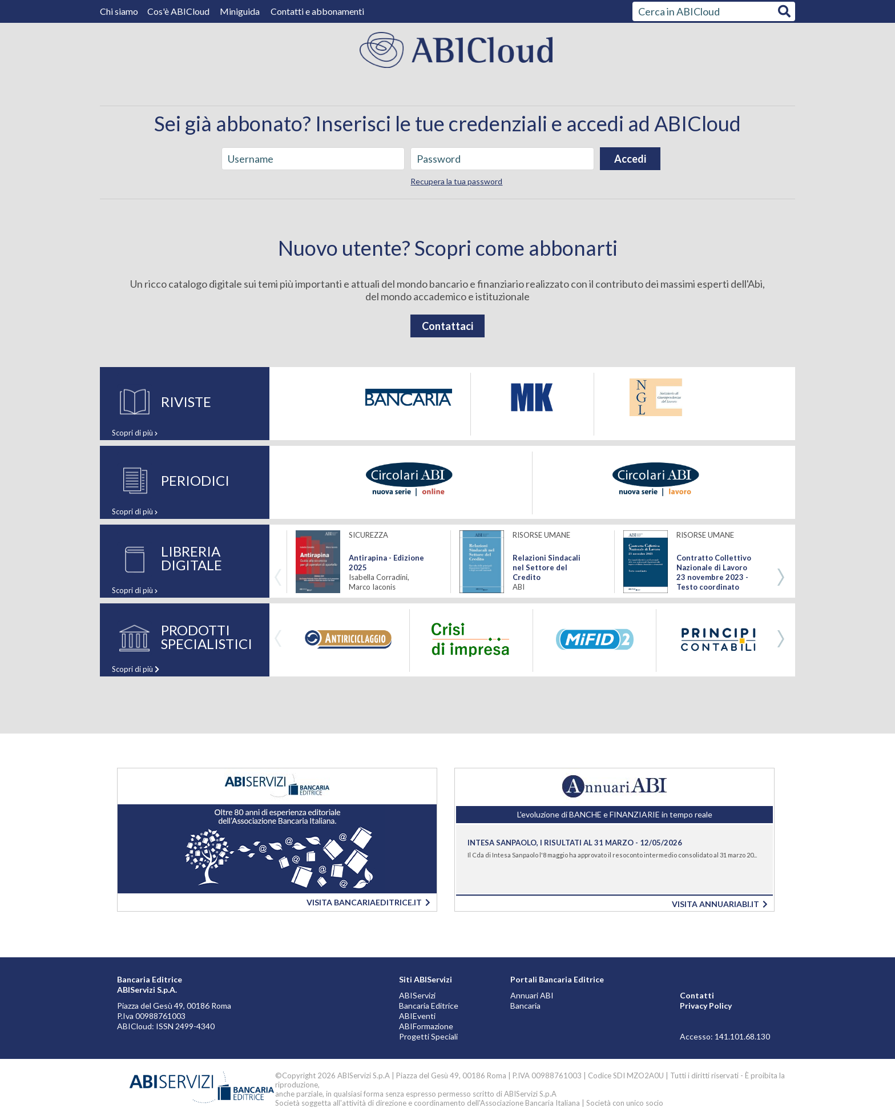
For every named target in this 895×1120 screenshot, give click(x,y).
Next (781, 577)
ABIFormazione (426, 1026)
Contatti (697, 995)
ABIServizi (417, 995)
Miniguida (239, 11)
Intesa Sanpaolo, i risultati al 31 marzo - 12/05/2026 (574, 842)
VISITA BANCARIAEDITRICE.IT (368, 902)
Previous (278, 577)
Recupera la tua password (456, 181)
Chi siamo (120, 11)
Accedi (630, 158)
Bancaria (525, 1005)
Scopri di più (135, 432)
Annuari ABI (532, 995)
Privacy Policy (706, 1005)
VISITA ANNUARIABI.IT (720, 904)
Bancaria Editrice (428, 1005)
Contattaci (447, 326)
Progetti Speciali (428, 1036)
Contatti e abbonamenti (317, 11)
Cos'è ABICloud (179, 11)
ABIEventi (417, 1016)
